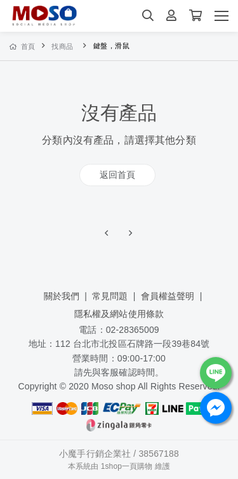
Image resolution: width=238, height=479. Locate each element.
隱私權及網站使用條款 (119, 314)
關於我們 (62, 296)
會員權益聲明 (168, 296)
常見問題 (110, 296)
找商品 (62, 46)
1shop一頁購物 (127, 466)
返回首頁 (118, 175)
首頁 (23, 46)
